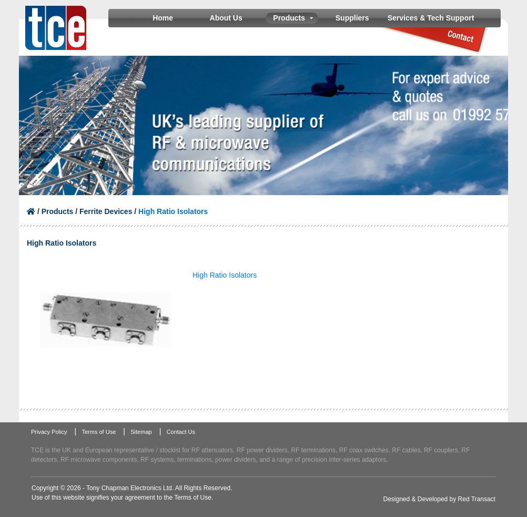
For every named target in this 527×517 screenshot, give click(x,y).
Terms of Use (99, 432)
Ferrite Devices (105, 211)
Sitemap (140, 432)
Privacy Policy (49, 432)
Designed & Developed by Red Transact (439, 499)
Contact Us (181, 432)
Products (58, 211)
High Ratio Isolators (224, 275)
